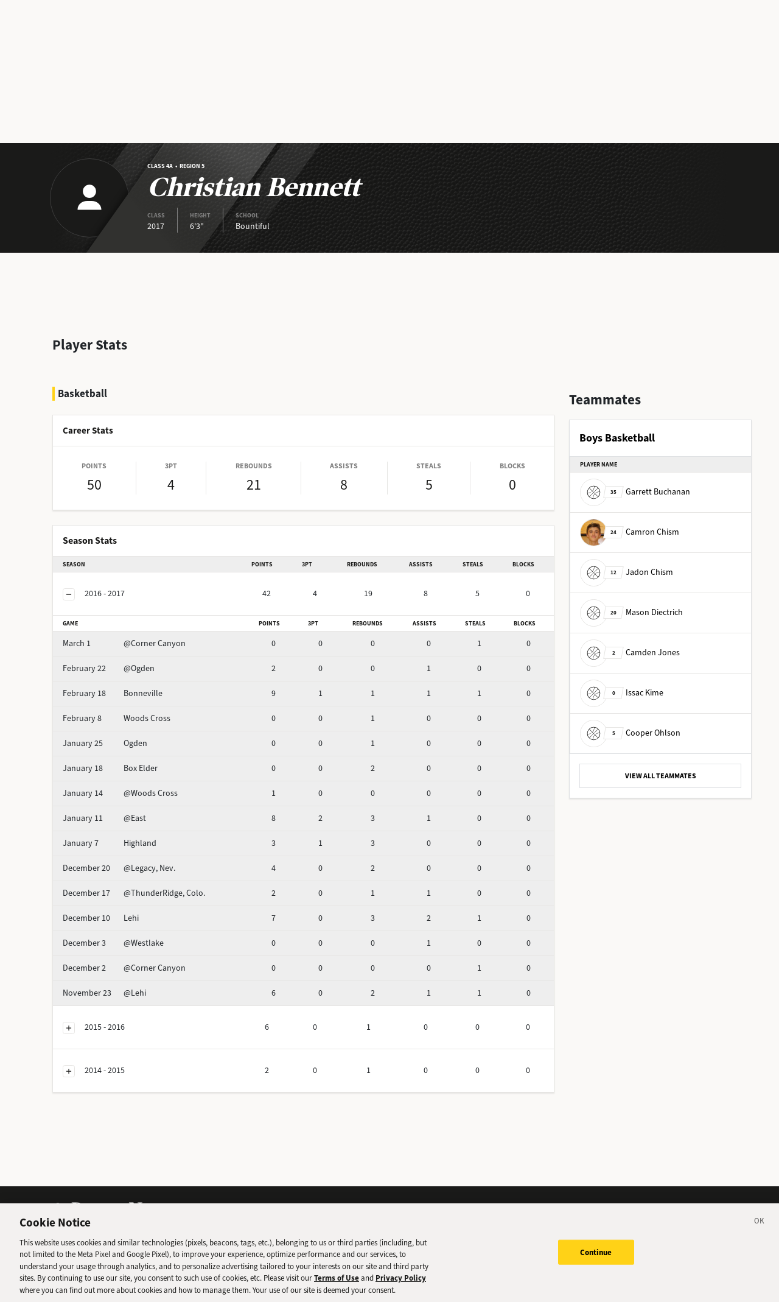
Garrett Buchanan (635, 492)
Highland (109, 843)
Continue (596, 1258)
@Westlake (113, 943)
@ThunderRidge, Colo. (134, 893)
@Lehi (104, 993)
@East (104, 818)
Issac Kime (621, 693)
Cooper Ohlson (630, 733)
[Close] (759, 1229)
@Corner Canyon (124, 643)
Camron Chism (629, 532)
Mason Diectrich (631, 612)
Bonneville (112, 693)
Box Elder (110, 768)
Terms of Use (336, 1284)
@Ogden (109, 668)
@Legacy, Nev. (119, 868)
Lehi (101, 918)
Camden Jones (630, 652)
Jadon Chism (626, 572)
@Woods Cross (120, 793)
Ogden (105, 743)
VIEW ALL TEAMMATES (660, 776)
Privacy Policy (401, 1284)
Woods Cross (116, 718)
